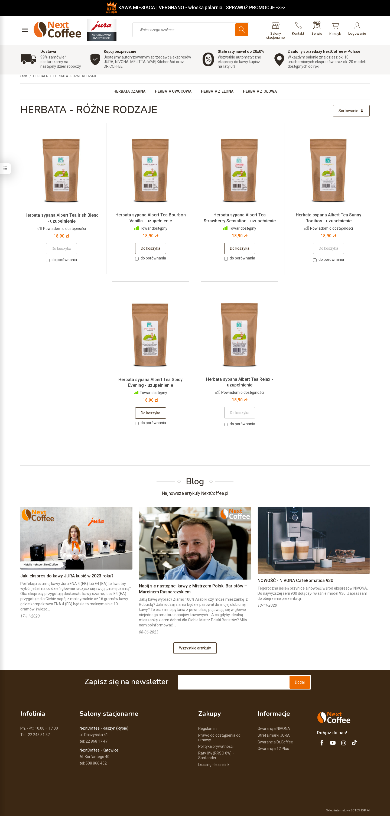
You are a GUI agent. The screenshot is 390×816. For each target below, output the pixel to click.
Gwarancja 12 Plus (273, 748)
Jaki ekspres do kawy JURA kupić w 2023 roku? (66, 575)
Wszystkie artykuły (195, 648)
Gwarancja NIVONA (274, 728)
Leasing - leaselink (213, 764)
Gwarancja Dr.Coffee (275, 742)
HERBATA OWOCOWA (173, 91)
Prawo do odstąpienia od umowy (219, 737)
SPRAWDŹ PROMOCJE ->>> (255, 7)
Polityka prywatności (215, 746)
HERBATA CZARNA (129, 91)
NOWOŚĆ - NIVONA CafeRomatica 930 (295, 580)
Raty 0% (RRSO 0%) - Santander (216, 755)
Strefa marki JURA (274, 735)
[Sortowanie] (351, 110)
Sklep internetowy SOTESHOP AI (348, 810)
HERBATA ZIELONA (217, 91)
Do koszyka (150, 248)
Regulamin (207, 728)
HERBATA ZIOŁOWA (260, 91)
